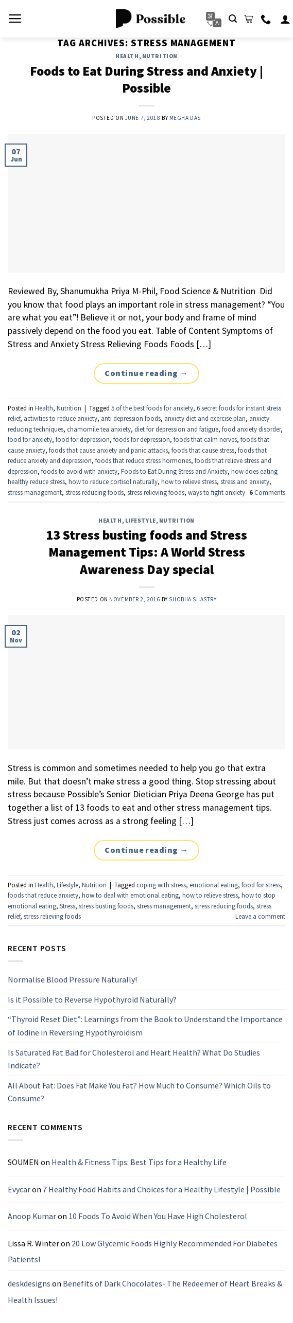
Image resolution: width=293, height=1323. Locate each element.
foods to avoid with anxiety (79, 471)
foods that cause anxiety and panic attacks (108, 450)
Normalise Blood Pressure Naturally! (72, 979)
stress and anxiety (244, 481)
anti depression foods (131, 418)
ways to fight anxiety (216, 492)
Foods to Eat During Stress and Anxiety (174, 471)
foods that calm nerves (205, 439)
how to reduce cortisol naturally (113, 481)
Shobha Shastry (192, 599)
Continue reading (146, 373)
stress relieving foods (155, 492)
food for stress (261, 885)
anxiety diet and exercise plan (205, 418)
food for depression (83, 439)
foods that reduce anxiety (43, 895)
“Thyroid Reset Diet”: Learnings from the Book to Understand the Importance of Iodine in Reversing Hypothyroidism (145, 1026)
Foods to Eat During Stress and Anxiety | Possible (146, 79)
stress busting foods (106, 906)
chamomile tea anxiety (99, 429)
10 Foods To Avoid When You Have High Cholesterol (157, 1216)
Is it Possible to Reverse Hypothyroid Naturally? (92, 999)
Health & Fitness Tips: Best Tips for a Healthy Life (139, 1162)
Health (127, 56)
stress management (35, 492)
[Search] (233, 19)
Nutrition (160, 56)
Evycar (19, 1189)
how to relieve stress (189, 481)
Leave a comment (260, 916)
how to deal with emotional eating (130, 895)
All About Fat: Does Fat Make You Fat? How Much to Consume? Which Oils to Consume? (139, 1092)
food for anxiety (30, 439)
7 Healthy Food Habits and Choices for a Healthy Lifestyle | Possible (162, 1189)
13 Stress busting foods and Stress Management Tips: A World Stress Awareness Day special (146, 552)
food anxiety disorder (251, 429)
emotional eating (213, 885)
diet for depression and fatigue (176, 429)
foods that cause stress (202, 450)
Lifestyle (140, 520)
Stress (67, 906)
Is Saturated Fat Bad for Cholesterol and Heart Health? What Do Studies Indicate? (134, 1059)
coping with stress (161, 885)
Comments (267, 492)
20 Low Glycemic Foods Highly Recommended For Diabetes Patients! (143, 1251)
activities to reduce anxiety (60, 418)
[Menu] (15, 18)
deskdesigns (29, 1283)
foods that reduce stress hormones (143, 460)
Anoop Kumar (32, 1216)
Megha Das (185, 117)
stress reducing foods (94, 492)
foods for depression (141, 439)
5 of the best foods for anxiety (152, 408)
